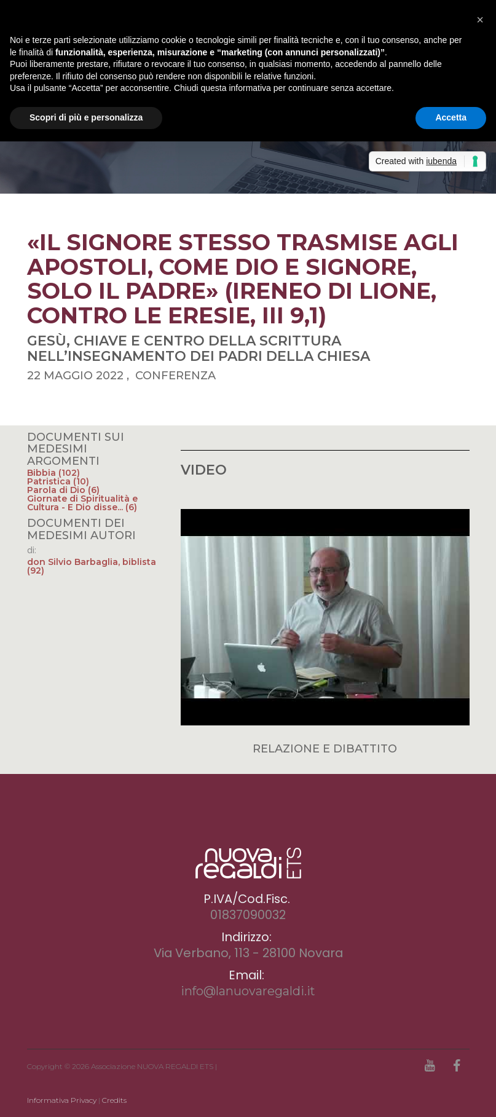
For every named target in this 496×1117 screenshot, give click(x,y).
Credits (114, 1100)
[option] (248, 151)
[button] (480, 20)
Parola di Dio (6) (63, 490)
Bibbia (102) (53, 472)
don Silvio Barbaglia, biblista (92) (91, 566)
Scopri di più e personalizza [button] (86, 117)
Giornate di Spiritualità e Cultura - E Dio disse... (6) (82, 502)
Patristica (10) (58, 481)
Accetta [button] (450, 117)
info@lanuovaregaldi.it (248, 991)
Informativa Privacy (61, 1100)
